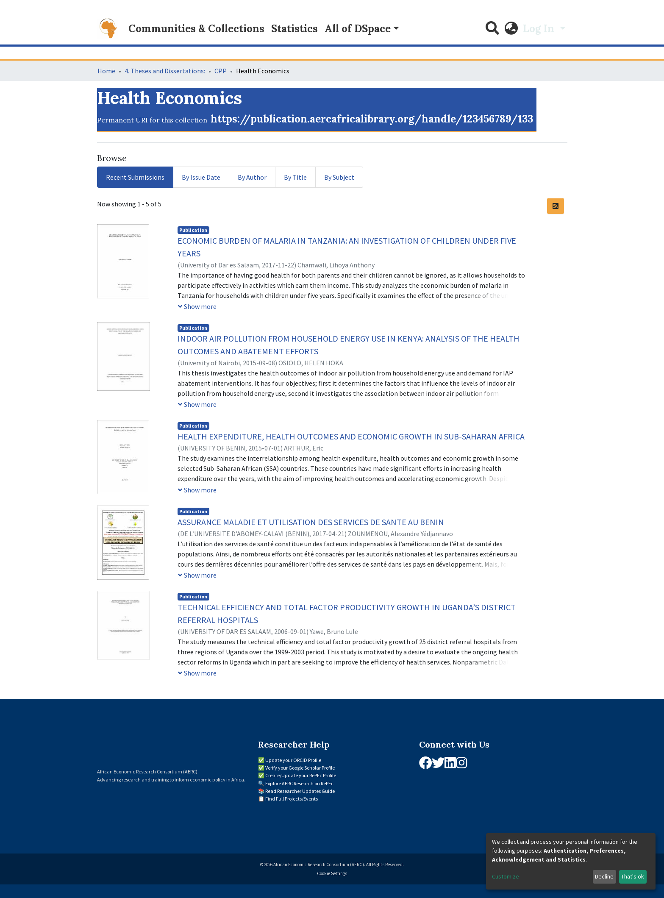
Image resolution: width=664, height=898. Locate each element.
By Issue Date (201, 177)
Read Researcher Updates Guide (300, 791)
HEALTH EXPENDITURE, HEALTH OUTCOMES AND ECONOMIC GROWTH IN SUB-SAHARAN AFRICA (351, 436)
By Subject (339, 177)
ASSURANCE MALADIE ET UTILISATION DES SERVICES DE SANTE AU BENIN (311, 522)
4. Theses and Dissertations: (165, 71)
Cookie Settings (332, 873)
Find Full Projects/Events (291, 798)
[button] (511, 28)
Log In (540, 28)
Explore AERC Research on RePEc (299, 783)
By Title (295, 177)
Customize (505, 876)
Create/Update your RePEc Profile (300, 775)
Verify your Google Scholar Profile (300, 768)
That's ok (632, 876)
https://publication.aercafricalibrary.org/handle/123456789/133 (372, 118)
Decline (604, 876)
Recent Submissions (135, 177)
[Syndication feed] (555, 206)
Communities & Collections (196, 28)
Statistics (294, 28)
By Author (252, 177)
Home (106, 71)
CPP (220, 71)
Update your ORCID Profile (293, 760)
